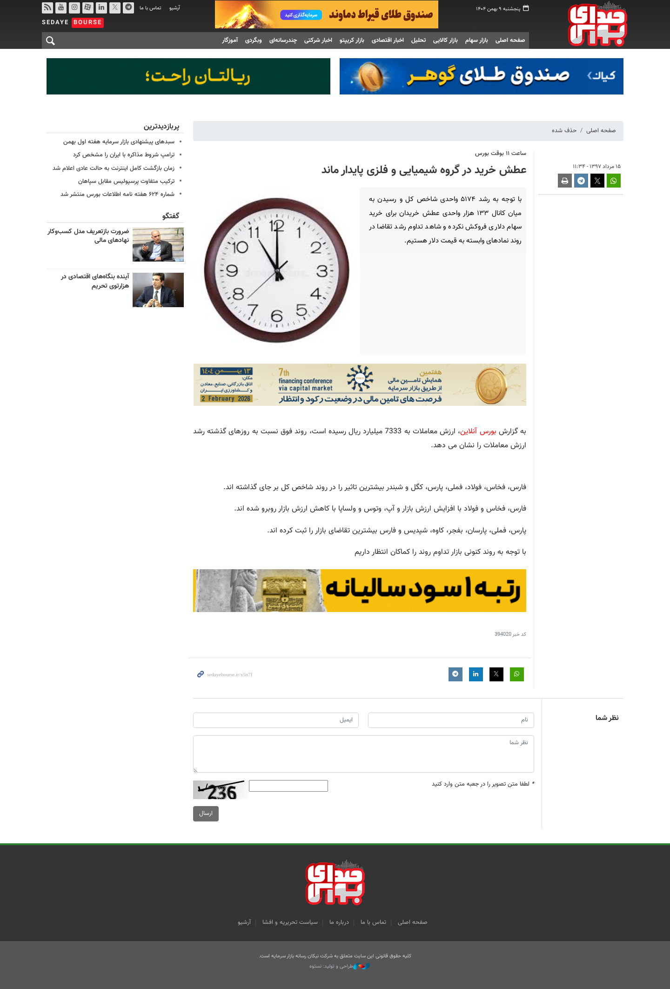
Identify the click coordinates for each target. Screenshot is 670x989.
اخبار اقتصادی (388, 40)
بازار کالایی (445, 40)
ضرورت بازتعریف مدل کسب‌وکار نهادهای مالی (88, 236)
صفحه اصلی (510, 40)
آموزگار (230, 40)
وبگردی (253, 40)
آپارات (88, 7)
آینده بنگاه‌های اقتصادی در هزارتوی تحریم (95, 281)
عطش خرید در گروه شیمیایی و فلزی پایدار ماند (424, 170)
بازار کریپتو (352, 40)
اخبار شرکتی (318, 40)
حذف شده (564, 130)
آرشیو (174, 8)
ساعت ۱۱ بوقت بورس (500, 153)
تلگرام (128, 7)
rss (47, 7)
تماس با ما (150, 8)
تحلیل (418, 40)
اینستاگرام (74, 7)
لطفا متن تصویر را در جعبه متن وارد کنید (483, 784)
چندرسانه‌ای (283, 40)
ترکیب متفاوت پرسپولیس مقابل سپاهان (126, 181)
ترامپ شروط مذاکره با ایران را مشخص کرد (123, 155)
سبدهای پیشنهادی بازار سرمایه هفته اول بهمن (118, 142)
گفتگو (170, 216)
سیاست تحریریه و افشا (290, 922)
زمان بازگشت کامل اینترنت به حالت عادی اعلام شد (113, 168)
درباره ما (339, 922)
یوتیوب (61, 7)
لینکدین (101, 7)
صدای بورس (583, 23)
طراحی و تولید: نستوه (339, 966)
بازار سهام (476, 40)
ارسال (206, 814)
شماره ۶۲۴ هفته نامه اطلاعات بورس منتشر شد (117, 194)
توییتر (115, 7)
